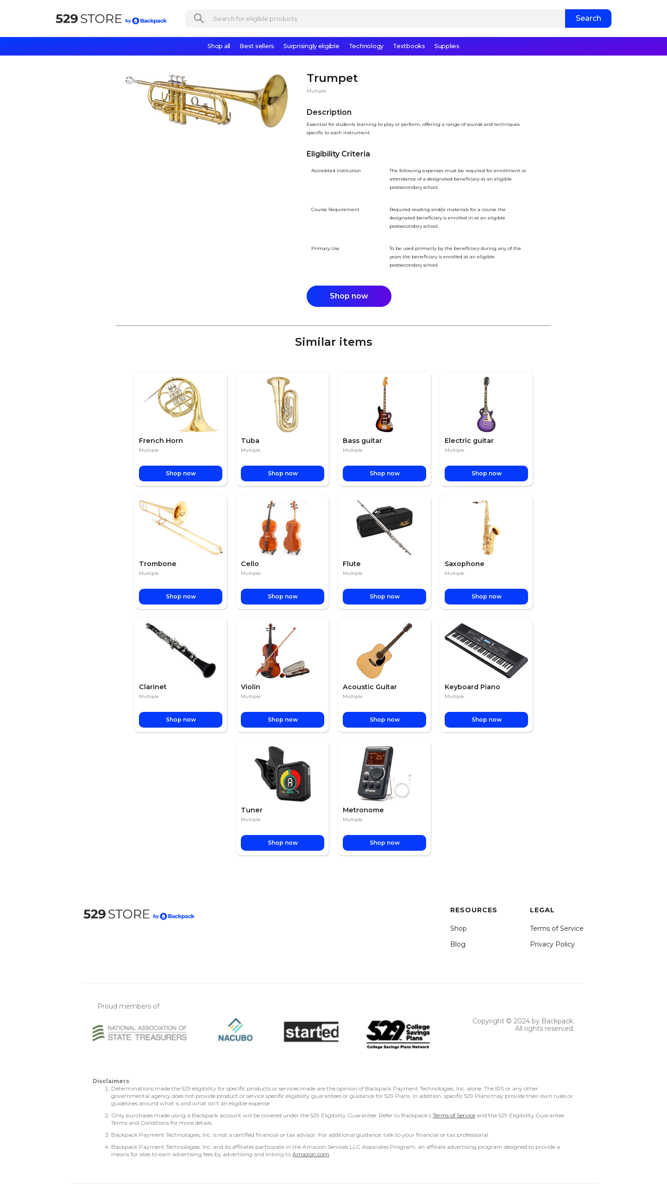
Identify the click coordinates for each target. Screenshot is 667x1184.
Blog (458, 944)
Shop (458, 928)
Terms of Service (557, 928)
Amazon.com (310, 1154)
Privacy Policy (552, 944)
